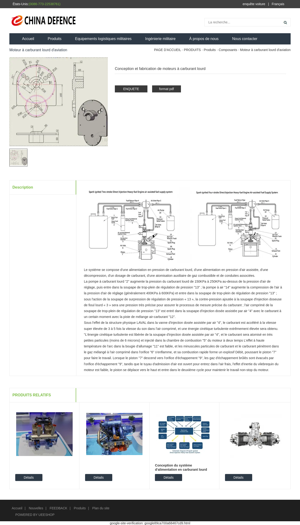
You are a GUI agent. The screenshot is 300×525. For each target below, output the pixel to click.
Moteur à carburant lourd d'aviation (265, 50)
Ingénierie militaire (160, 39)
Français (278, 4)
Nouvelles (36, 508)
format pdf (166, 89)
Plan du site (100, 508)
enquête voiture (254, 4)
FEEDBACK (58, 508)
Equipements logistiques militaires (103, 39)
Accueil (28, 39)
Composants (228, 50)
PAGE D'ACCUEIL (167, 50)
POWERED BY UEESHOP (35, 515)
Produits (55, 39)
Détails (29, 477)
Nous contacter (245, 39)
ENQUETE (131, 89)
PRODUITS (192, 50)
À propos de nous (203, 39)
